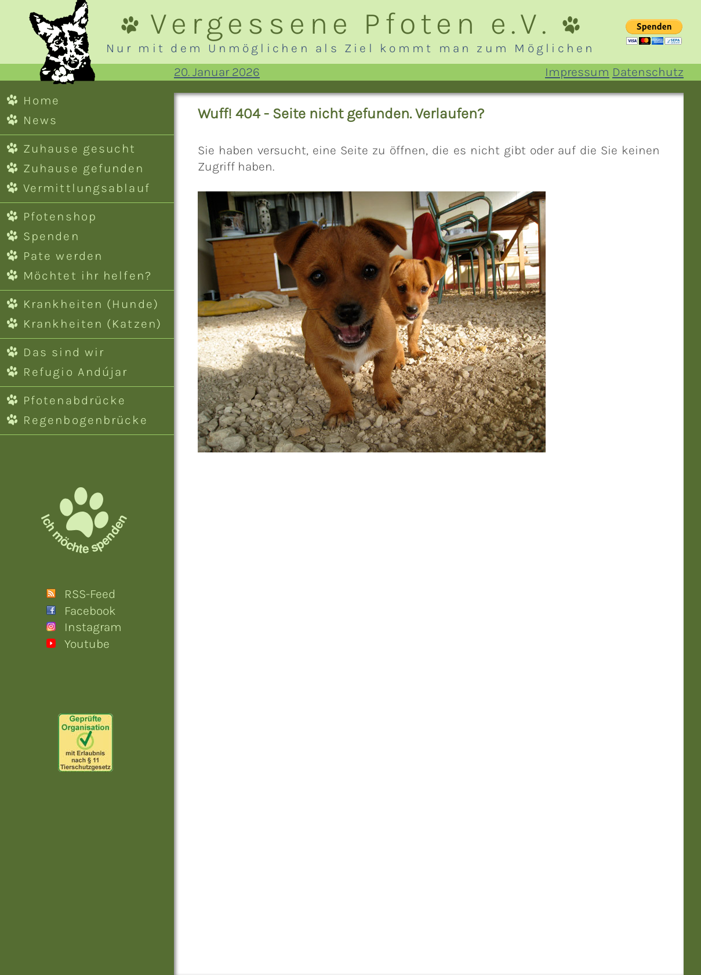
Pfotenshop (60, 216)
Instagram (93, 627)
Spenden (51, 236)
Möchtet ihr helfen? (87, 275)
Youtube (87, 644)
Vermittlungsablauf (86, 188)
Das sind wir (63, 352)
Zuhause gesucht (79, 148)
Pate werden (63, 256)
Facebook (90, 611)
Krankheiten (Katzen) (92, 324)
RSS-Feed (89, 594)
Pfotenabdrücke (74, 400)
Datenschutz (648, 72)
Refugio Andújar (75, 372)
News (40, 120)
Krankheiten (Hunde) (91, 304)
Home (41, 100)
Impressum (577, 72)
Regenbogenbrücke (85, 420)
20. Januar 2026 (217, 72)
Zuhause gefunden (83, 168)
